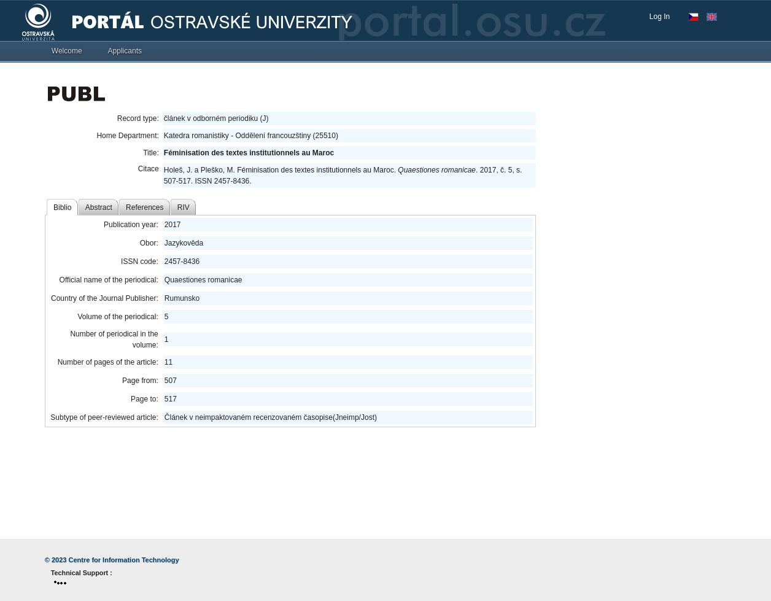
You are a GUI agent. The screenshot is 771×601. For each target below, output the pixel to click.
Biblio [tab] (62, 207)
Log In (659, 16)
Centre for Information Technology (124, 560)
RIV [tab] (183, 207)
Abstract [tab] (98, 207)
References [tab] (144, 207)
